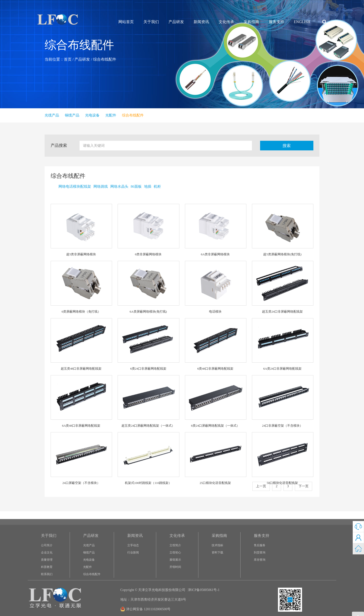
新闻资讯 (201, 22)
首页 (68, 59)
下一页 (303, 486)
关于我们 (151, 22)
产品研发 (176, 22)
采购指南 (251, 22)
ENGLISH (302, 22)
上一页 (261, 486)
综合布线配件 (104, 59)
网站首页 (126, 22)
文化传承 (226, 22)
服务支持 (276, 22)
